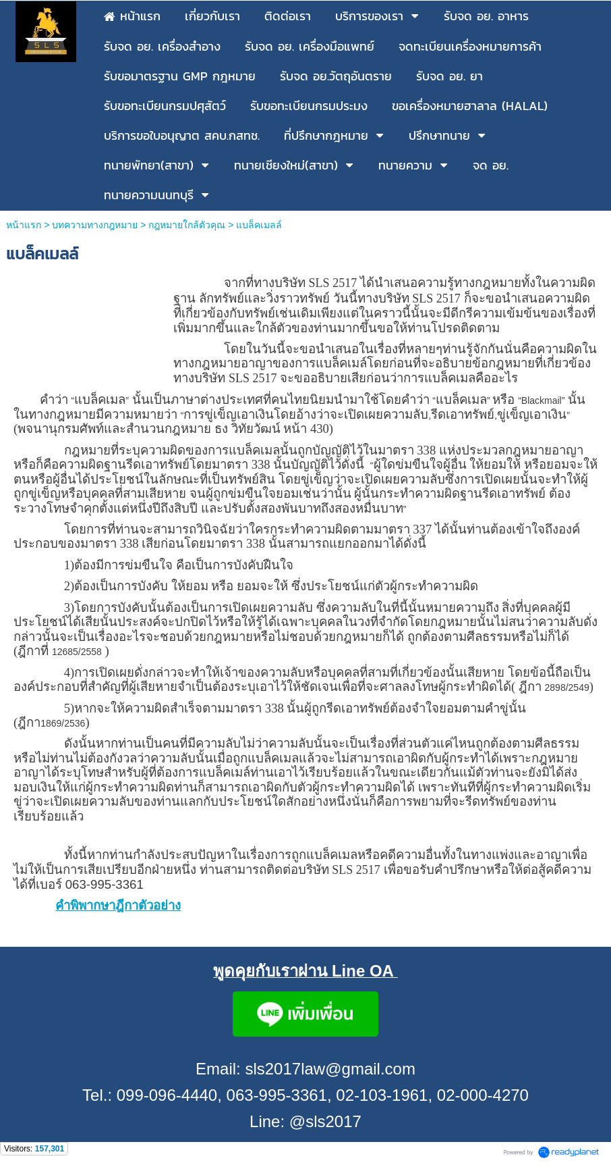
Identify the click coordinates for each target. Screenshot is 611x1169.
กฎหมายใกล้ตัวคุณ (186, 224)
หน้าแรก (23, 224)
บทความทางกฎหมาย (95, 224)
